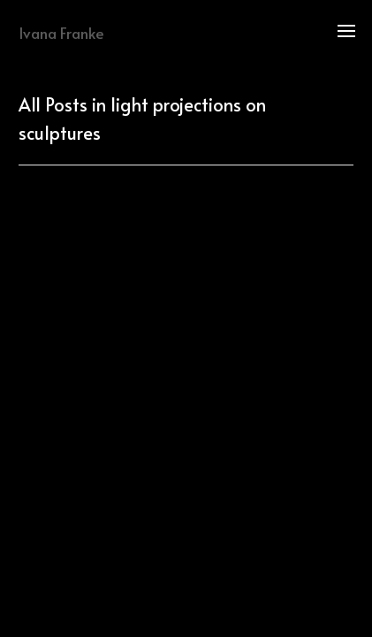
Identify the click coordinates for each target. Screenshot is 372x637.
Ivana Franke (61, 32)
